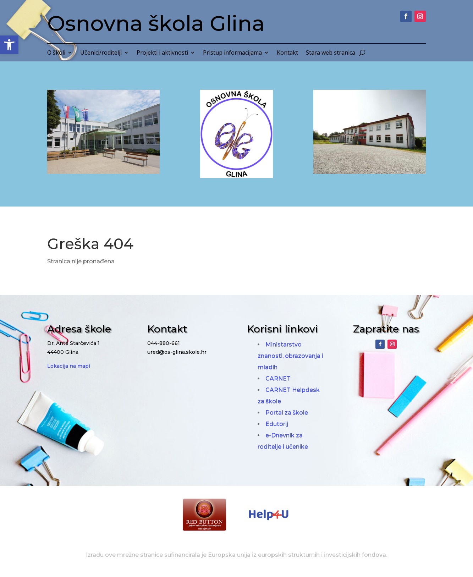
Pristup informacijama (232, 53)
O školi (56, 53)
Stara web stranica (330, 53)
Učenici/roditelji (101, 53)
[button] (9, 44)
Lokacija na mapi (68, 366)
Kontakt (287, 53)
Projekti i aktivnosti (162, 53)
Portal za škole (286, 412)
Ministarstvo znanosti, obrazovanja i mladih (290, 355)
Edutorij (276, 424)
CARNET (278, 378)
